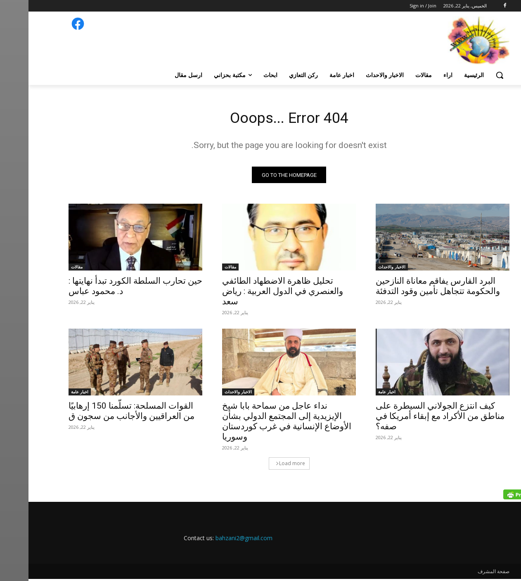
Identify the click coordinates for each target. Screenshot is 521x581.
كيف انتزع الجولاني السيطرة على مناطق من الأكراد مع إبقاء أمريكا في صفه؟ (411, 418)
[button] (471, 75)
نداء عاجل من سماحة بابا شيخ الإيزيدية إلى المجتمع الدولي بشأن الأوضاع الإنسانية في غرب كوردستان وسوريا (258, 423)
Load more (262, 465)
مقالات (202, 269)
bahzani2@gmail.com (215, 540)
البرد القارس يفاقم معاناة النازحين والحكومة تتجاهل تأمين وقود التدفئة (409, 288)
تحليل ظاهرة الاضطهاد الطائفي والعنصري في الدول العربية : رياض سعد (254, 293)
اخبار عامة (358, 394)
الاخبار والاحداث (363, 269)
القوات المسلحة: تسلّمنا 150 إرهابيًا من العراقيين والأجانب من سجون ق (103, 413)
